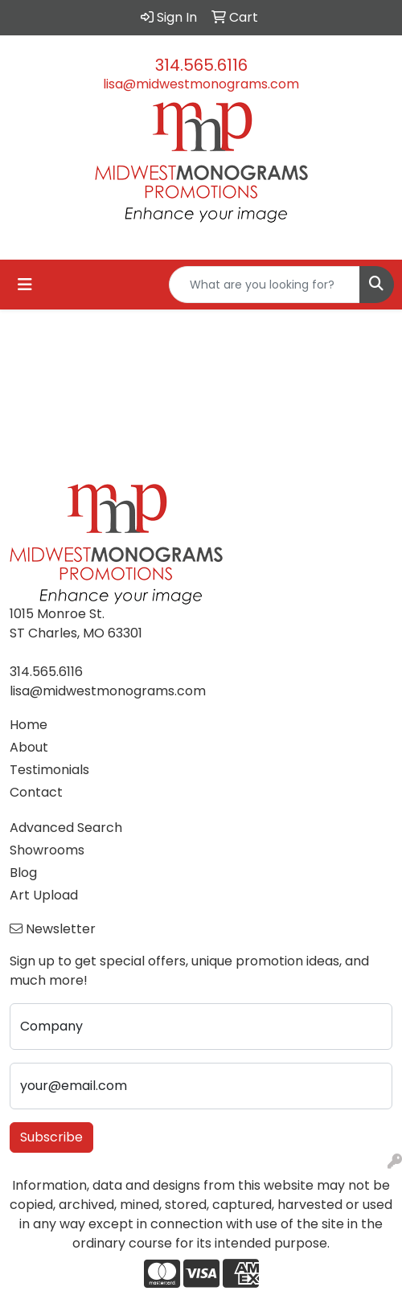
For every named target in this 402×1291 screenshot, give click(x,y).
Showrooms (47, 850)
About (29, 747)
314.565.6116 (201, 65)
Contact (36, 792)
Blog (23, 872)
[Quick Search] (264, 284)
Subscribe (51, 1137)
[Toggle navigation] (25, 284)
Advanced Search (66, 827)
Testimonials (49, 769)
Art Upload (44, 895)
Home (28, 724)
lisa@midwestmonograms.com (201, 84)
